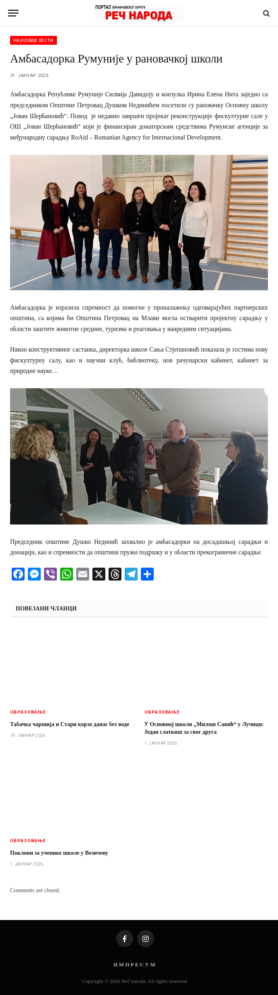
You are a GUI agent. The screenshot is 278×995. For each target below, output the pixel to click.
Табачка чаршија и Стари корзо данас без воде (69, 724)
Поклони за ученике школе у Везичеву (59, 853)
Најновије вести (33, 40)
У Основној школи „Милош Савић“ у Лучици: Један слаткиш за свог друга (204, 728)
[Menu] (13, 13)
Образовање (28, 712)
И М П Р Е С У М (134, 965)
